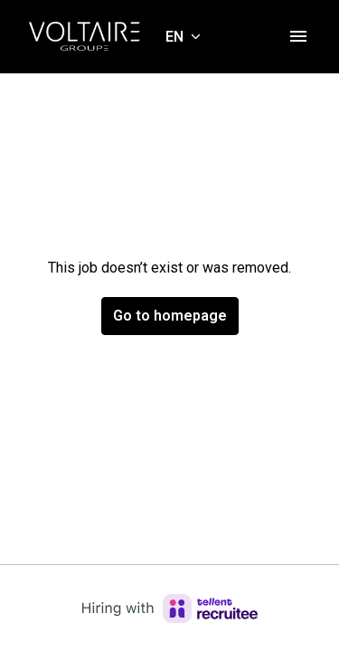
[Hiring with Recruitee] (170, 608)
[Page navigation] (298, 36)
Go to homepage (170, 315)
